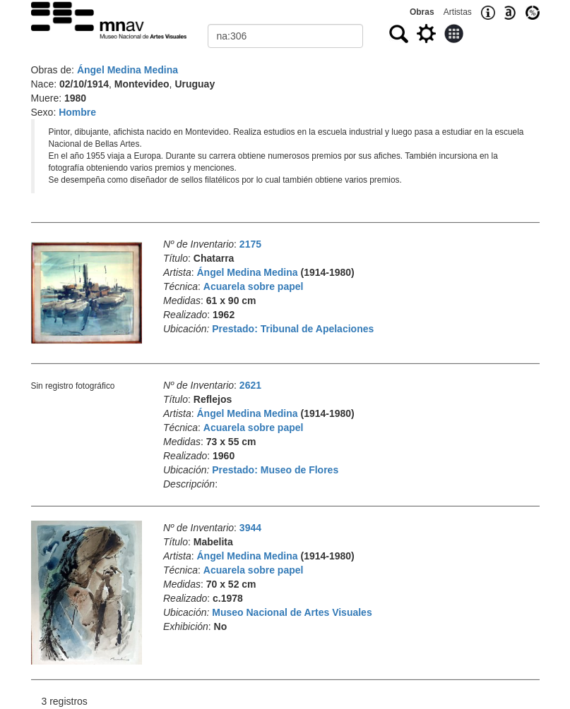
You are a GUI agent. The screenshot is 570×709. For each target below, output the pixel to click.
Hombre (77, 112)
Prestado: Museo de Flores (275, 469)
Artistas (458, 12)
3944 (250, 527)
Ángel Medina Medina (127, 69)
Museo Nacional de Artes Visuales (292, 612)
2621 (250, 385)
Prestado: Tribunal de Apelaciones (293, 328)
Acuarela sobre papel (253, 286)
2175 (250, 244)
